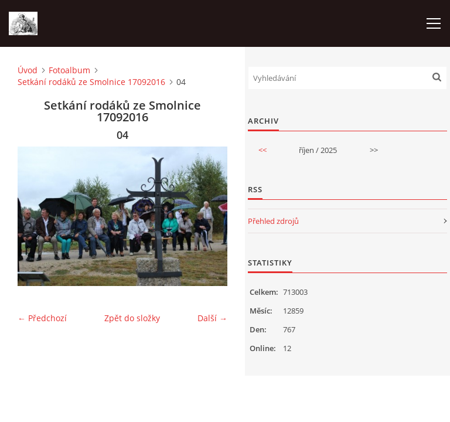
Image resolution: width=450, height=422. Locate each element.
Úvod (28, 70)
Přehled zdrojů (273, 221)
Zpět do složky (132, 318)
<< (262, 150)
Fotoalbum (69, 70)
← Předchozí (42, 318)
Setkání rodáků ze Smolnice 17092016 (91, 81)
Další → (212, 318)
